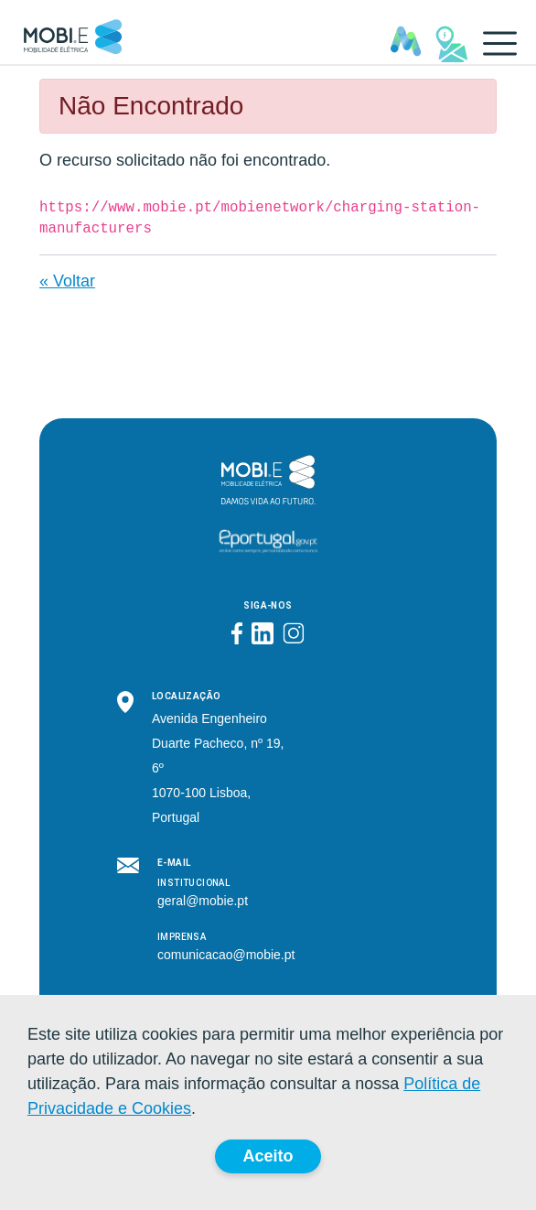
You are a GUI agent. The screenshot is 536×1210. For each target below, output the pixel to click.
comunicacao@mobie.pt (226, 954)
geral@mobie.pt (202, 900)
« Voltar (67, 281)
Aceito (267, 1156)
